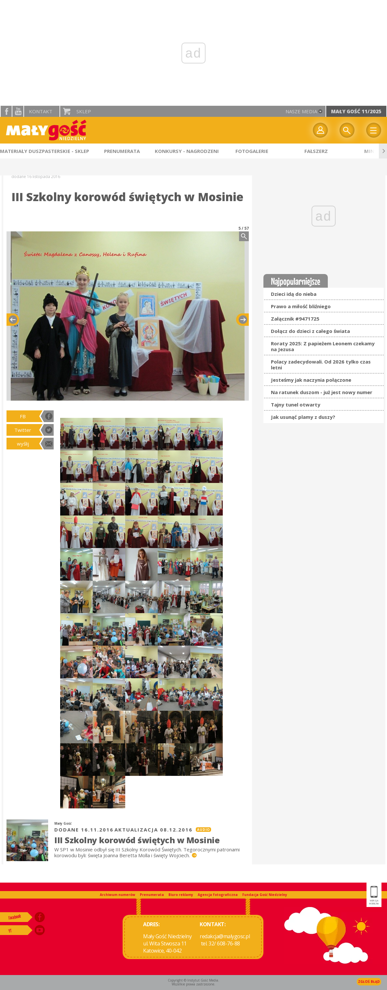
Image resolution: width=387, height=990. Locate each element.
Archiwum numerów (117, 894)
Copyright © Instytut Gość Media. (193, 980)
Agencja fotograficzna (218, 894)
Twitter (22, 430)
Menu (373, 130)
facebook (6, 111)
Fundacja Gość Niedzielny (264, 894)
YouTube (17, 111)
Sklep (83, 111)
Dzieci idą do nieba (293, 294)
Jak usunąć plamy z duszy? (303, 417)
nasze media (301, 111)
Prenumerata (152, 894)
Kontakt (40, 111)
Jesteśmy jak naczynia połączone (311, 380)
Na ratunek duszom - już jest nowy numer (321, 392)
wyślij (23, 443)
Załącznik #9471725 (295, 319)
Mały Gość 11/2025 (356, 111)
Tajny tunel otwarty (295, 404)
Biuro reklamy (180, 894)
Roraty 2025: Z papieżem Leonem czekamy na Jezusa (323, 346)
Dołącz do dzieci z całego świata (310, 331)
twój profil (320, 130)
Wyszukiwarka (347, 130)
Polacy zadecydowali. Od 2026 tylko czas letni (321, 364)
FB (23, 416)
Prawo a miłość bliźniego (301, 306)
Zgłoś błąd (369, 981)
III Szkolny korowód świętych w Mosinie (137, 840)
